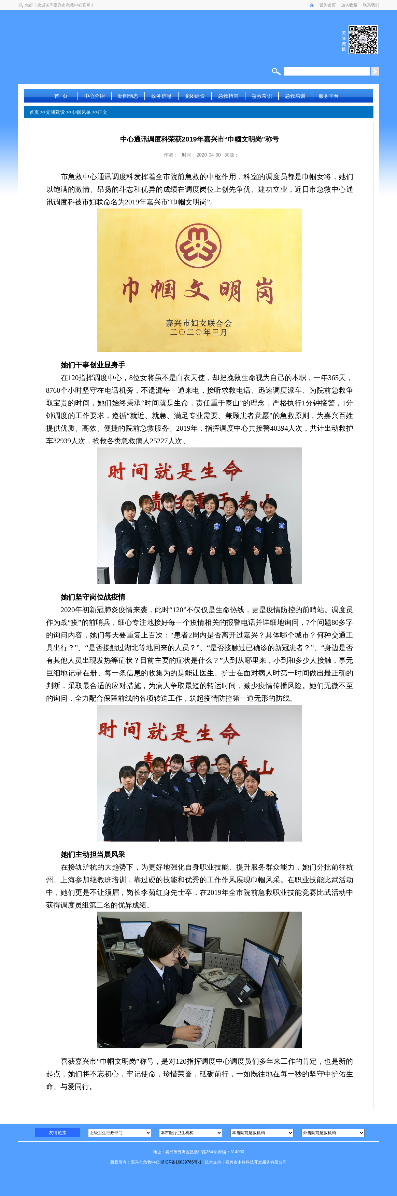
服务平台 (328, 96)
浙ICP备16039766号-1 (180, 1162)
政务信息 (161, 96)
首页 (34, 112)
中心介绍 (94, 96)
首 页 (60, 96)
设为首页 (328, 5)
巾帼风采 (81, 112)
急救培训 (295, 96)
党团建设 (195, 96)
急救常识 (262, 96)
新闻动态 (128, 96)
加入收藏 (349, 5)
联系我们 (371, 5)
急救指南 (228, 96)
